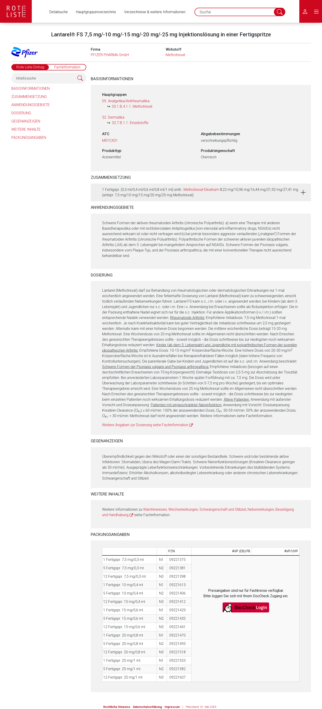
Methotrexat (175, 55)
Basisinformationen (30, 88)
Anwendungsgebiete (30, 105)
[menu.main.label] (316, 11)
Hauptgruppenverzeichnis (96, 12)
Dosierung (21, 113)
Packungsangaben (28, 137)
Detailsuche (58, 12)
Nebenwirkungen (261, 509)
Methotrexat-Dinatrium (201, 189)
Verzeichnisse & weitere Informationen (154, 12)
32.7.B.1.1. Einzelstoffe (130, 123)
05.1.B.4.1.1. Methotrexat (132, 106)
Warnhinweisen (155, 509)
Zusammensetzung (29, 97)
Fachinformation (67, 67)
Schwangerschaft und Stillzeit (222, 509)
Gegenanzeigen (25, 121)
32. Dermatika (113, 117)
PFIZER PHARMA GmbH (110, 55)
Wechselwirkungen (183, 509)
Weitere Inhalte (26, 129)
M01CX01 (110, 140)
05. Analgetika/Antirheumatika (126, 101)
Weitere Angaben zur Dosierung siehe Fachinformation (145, 425)
